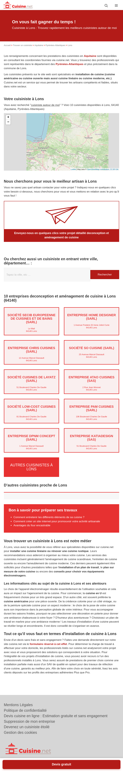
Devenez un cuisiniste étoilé (26, 727)
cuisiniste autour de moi (45, 105)
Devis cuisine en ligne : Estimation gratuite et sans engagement (55, 716)
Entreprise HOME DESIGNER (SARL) (91, 316)
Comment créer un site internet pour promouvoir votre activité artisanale (56, 521)
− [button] (8, 122)
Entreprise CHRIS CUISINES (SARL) (31, 349)
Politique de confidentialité (25, 710)
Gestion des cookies (20, 732)
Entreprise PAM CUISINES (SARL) (91, 408)
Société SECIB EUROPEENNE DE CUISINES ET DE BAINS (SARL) (31, 318)
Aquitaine (38, 45)
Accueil (7, 45)
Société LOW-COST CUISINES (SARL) (31, 408)
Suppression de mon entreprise (29, 721)
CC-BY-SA (114, 169)
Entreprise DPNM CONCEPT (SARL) (31, 437)
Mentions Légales (18, 705)
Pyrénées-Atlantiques (55, 45)
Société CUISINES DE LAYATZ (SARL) (31, 378)
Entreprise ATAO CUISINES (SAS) (91, 378)
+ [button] (8, 117)
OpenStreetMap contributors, (98, 169)
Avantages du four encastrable (31, 525)
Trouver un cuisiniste (22, 45)
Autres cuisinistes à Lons (31, 467)
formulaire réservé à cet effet (48, 643)
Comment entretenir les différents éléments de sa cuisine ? (48, 517)
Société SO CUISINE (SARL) (91, 348)
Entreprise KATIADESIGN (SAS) (91, 437)
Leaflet (73, 169)
